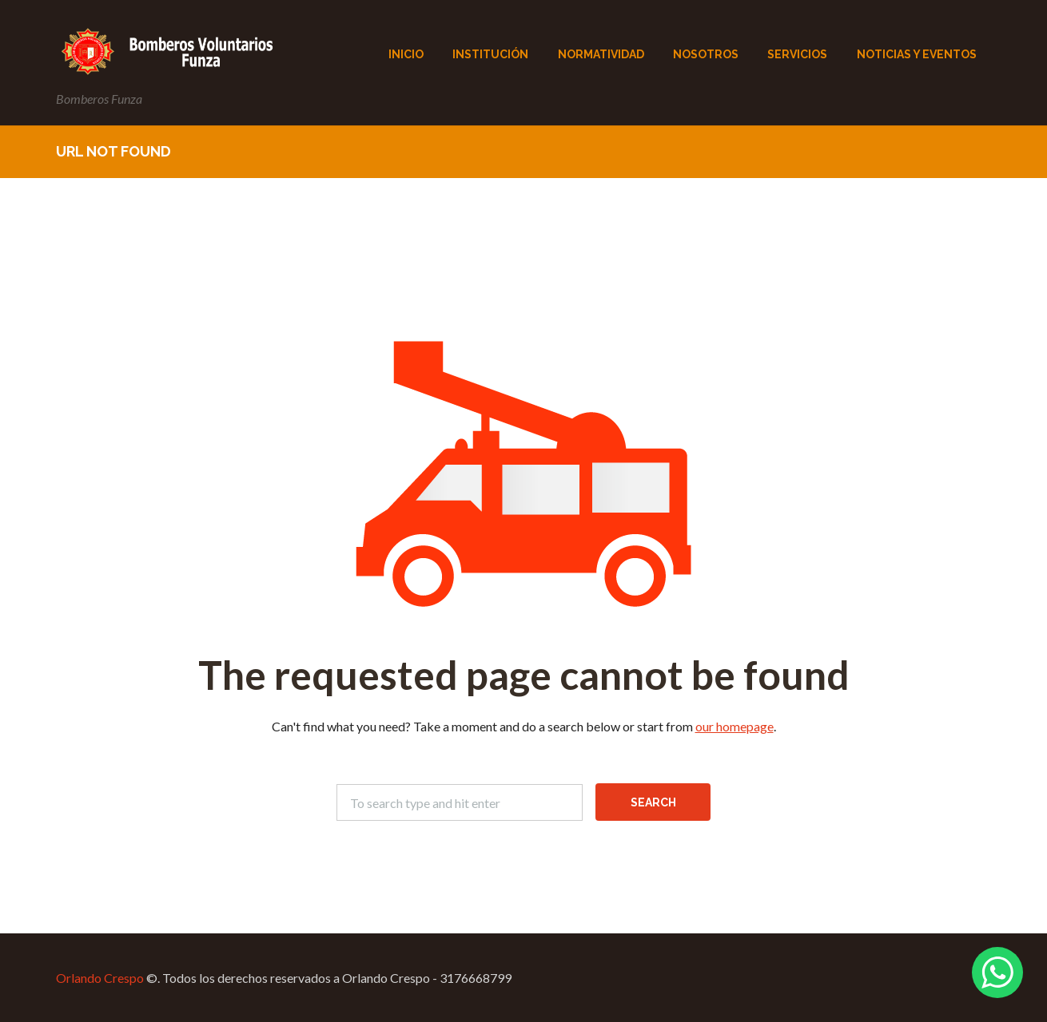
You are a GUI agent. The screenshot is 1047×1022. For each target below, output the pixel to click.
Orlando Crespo (100, 977)
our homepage (734, 726)
